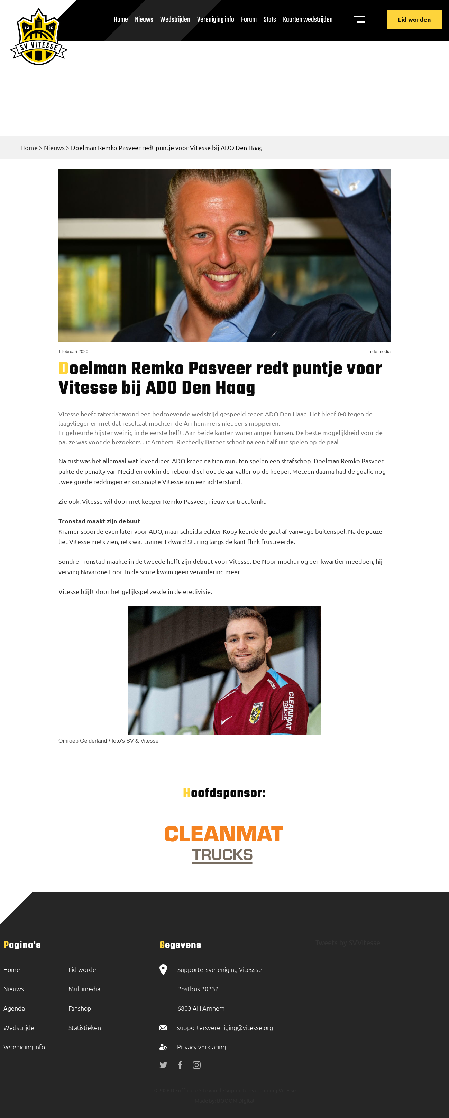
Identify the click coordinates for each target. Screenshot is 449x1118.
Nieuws (144, 20)
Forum (249, 20)
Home (121, 20)
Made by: (205, 1100)
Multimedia (84, 989)
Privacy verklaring (201, 1047)
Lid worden (414, 19)
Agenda (14, 1008)
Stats (270, 20)
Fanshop (79, 1008)
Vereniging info (215, 20)
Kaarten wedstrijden (308, 20)
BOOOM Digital (235, 1100)
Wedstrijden (175, 20)
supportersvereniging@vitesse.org (225, 1027)
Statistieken (84, 1027)
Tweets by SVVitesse (347, 942)
